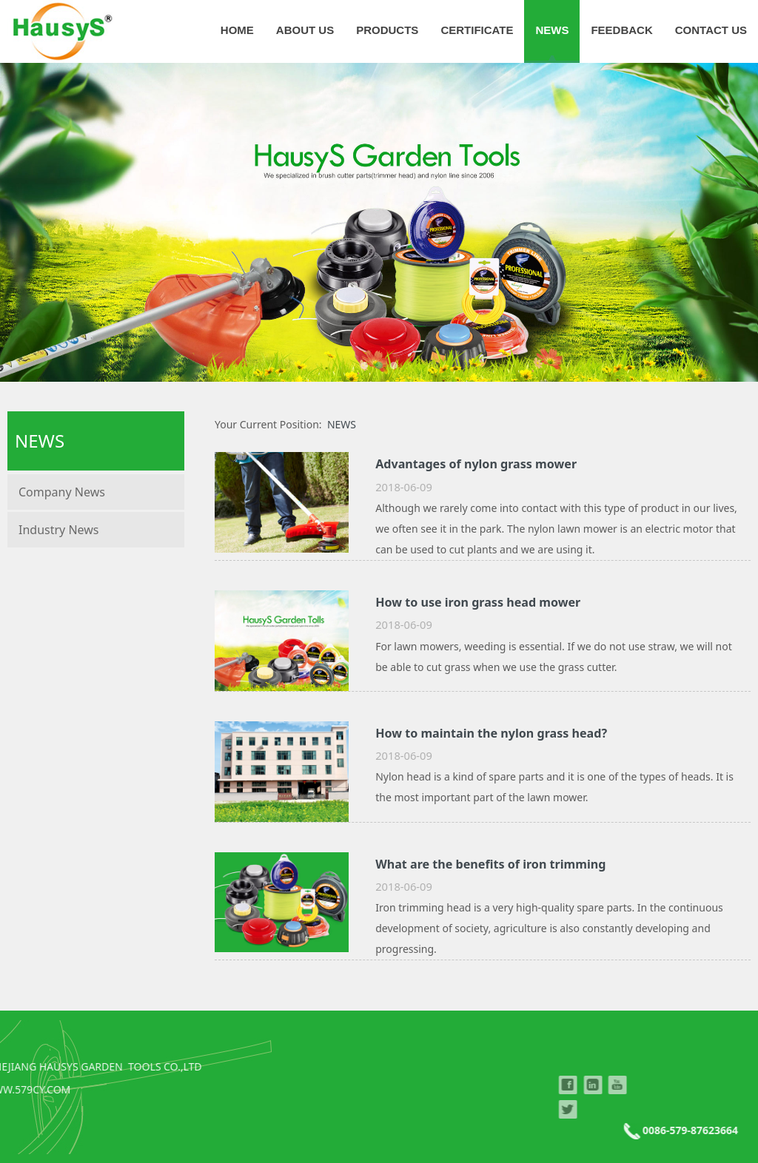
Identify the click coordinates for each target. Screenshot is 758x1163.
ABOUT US (305, 30)
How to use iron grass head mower (477, 602)
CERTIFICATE (476, 30)
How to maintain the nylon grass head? (491, 733)
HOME (237, 30)
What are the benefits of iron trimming (490, 864)
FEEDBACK (621, 30)
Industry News (59, 530)
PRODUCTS (387, 30)
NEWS (551, 30)
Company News (62, 492)
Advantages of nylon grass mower (476, 464)
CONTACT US (711, 30)
